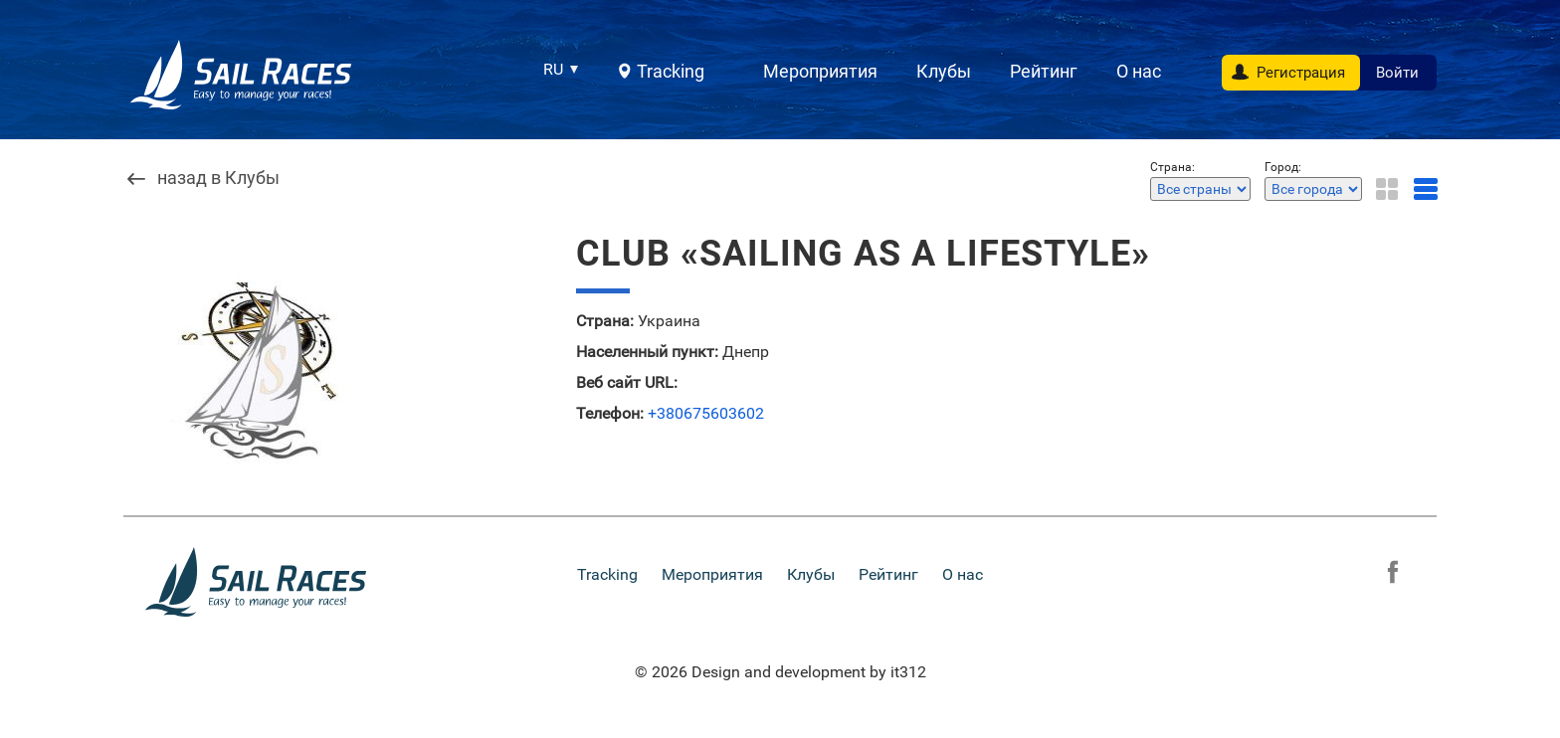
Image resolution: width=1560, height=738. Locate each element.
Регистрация (1301, 73)
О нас (1138, 71)
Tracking (670, 71)
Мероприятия (820, 71)
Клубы (943, 71)
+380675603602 (706, 414)
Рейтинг (1043, 71)
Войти (1397, 73)
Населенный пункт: (647, 352)
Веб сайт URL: (627, 383)
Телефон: (610, 414)
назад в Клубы (218, 178)
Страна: (605, 321)
